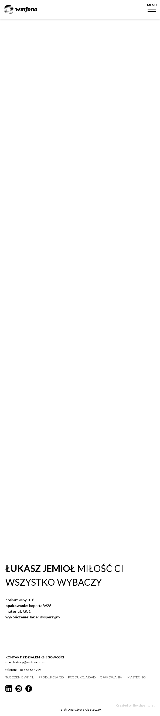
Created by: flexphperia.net (135, 705)
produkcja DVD (82, 677)
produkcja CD (51, 677)
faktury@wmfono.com (29, 662)
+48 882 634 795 (29, 670)
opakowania (111, 677)
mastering (136, 677)
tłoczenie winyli (20, 677)
